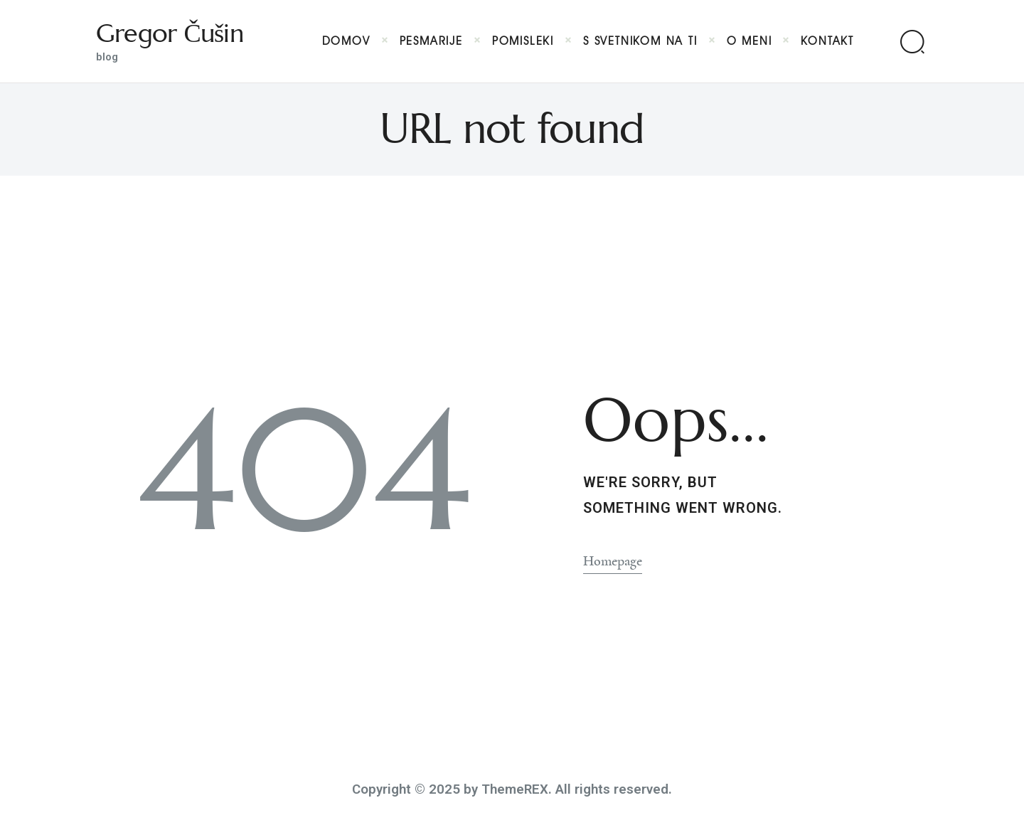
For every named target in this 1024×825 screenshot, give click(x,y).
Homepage (612, 561)
